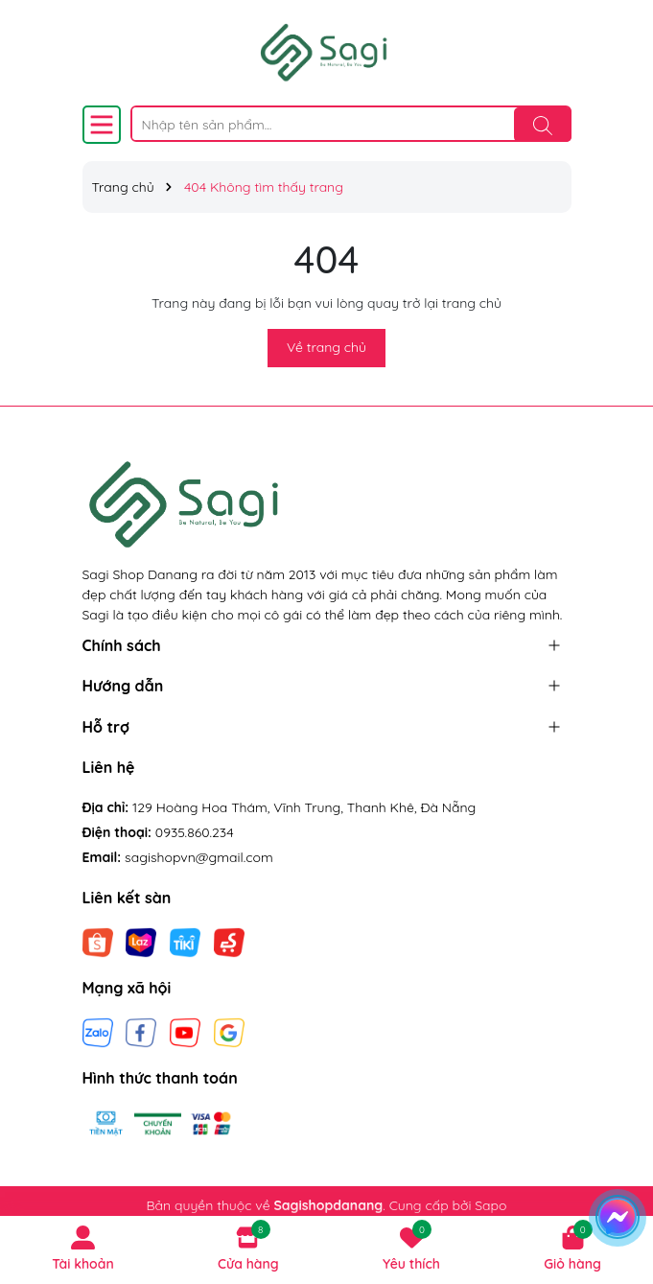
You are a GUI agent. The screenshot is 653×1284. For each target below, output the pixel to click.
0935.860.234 (194, 832)
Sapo (490, 1205)
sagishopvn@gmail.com (199, 857)
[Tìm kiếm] (542, 124)
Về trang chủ (326, 347)
